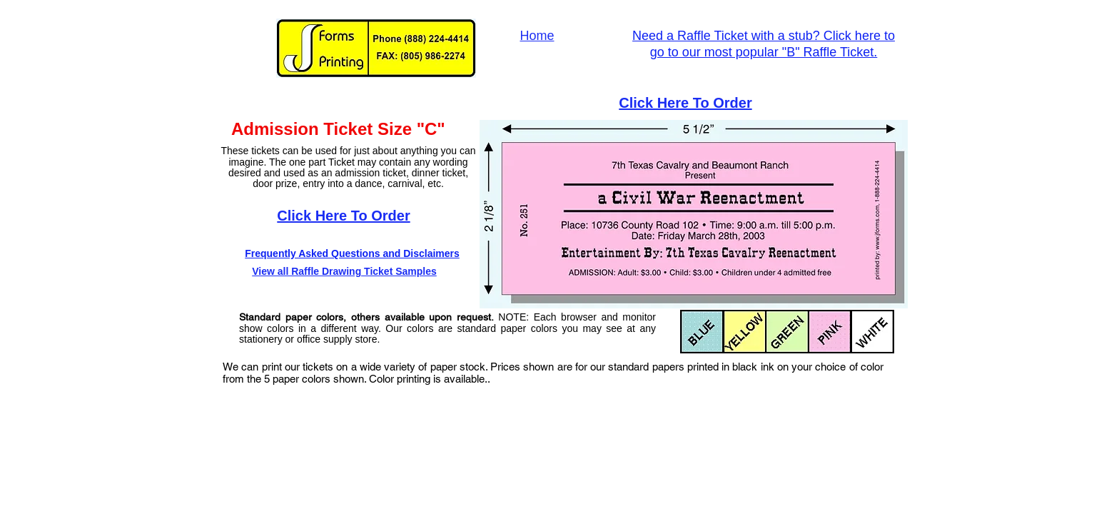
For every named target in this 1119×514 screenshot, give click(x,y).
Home (537, 36)
